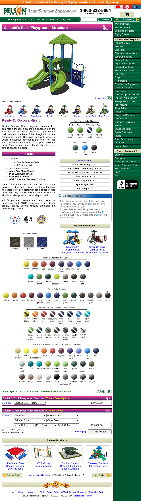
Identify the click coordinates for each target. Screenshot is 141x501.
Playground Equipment (125, 115)
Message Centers (123, 87)
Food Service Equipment (126, 84)
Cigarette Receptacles (125, 63)
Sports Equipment (123, 132)
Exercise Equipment (124, 70)
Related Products (57, 440)
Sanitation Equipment (125, 122)
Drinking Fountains (124, 67)
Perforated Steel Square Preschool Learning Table (16, 457)
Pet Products (121, 105)
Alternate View (103, 98)
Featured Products (123, 27)
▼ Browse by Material (125, 151)
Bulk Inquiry (80, 431)
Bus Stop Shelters (123, 57)
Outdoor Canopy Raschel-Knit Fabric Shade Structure (70, 457)
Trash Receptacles (124, 139)
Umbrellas (119, 142)
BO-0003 (6, 403)
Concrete (119, 155)
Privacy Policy (53, 492)
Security (118, 125)
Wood (117, 175)
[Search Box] (89, 19)
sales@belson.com (83, 496)
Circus (23, 115)
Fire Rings (120, 74)
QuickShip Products (124, 31)
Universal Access (123, 146)
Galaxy (77, 115)
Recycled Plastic (122, 168)
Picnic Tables (121, 108)
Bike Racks (120, 50)
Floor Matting (121, 81)
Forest (63, 115)
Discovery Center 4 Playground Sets (98, 456)
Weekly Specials (122, 24)
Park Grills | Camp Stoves (127, 94)
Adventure (9, 115)
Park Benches (121, 91)
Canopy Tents (121, 60)
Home (11, 19)
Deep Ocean (36, 115)
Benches (119, 46)
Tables (118, 136)
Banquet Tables (122, 43)
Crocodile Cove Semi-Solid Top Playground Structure (97, 242)
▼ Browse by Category (126, 39)
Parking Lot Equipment (125, 98)
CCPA (64, 492)
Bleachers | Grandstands (126, 53)
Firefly (50, 115)
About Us (21, 19)
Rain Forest (104, 115)
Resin (117, 172)
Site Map (54, 19)
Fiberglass (120, 158)
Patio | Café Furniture (125, 101)
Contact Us (34, 19)
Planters (119, 112)
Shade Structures (123, 129)
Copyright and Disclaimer (40, 475)
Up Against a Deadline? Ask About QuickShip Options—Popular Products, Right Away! (70, 2)
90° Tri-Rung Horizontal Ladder (43, 456)
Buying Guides (122, 34)
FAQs (45, 19)
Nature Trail (91, 115)
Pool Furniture (121, 118)
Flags (117, 77)
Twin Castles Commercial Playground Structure (72, 242)
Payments (66, 19)
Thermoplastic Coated (125, 161)
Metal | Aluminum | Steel (126, 165)
